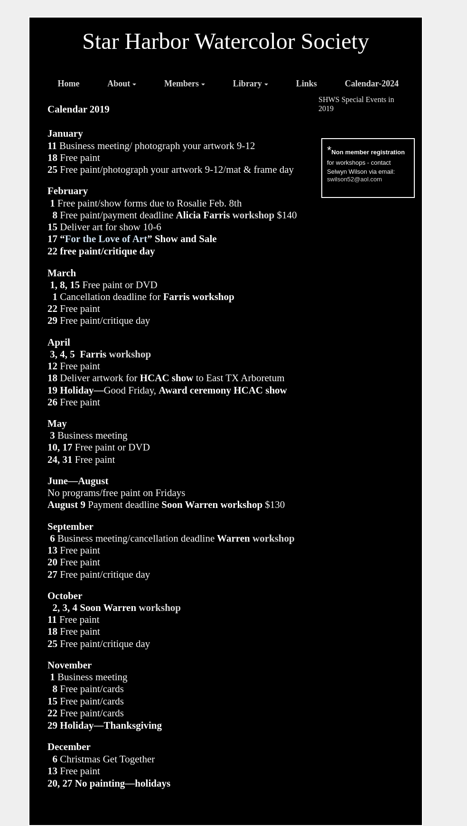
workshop (254, 215)
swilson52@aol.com (354, 179)
